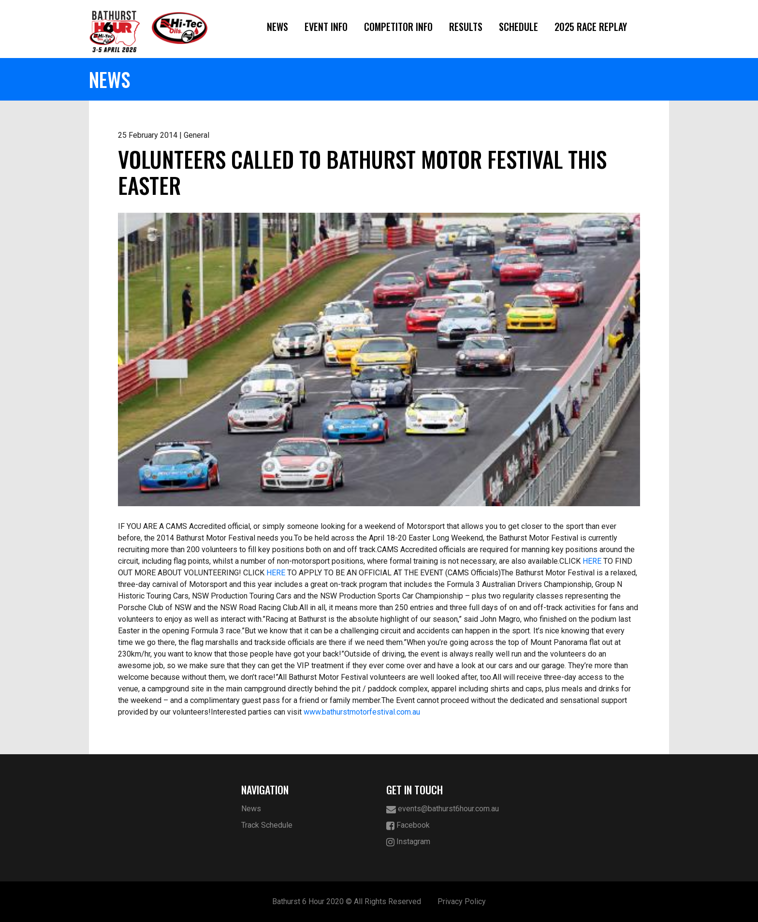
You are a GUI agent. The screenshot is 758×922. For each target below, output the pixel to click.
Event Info (326, 26)
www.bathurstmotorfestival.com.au (362, 712)
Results (465, 26)
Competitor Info (398, 26)
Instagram (408, 842)
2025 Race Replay (590, 26)
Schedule (518, 26)
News (277, 26)
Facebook (408, 825)
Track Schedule (266, 825)
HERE (592, 561)
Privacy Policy (461, 901)
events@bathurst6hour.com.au (442, 809)
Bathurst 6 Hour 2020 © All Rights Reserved (346, 901)
